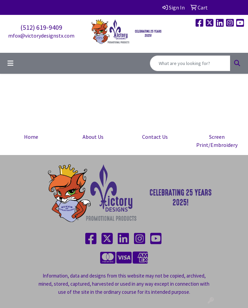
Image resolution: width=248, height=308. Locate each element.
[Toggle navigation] (10, 63)
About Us (93, 136)
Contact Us (155, 136)
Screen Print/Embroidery (217, 140)
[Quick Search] (190, 63)
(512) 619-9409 (41, 27)
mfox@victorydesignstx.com (41, 35)
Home (31, 136)
